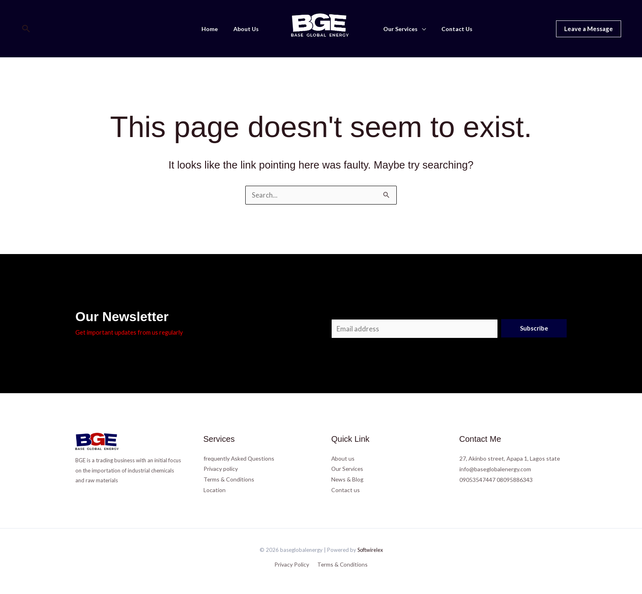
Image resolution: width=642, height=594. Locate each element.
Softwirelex (370, 550)
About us (343, 457)
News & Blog (347, 479)
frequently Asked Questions (240, 457)
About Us (248, 29)
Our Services (347, 468)
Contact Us (450, 29)
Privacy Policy (292, 563)
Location (214, 489)
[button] (26, 28)
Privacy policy (220, 468)
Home (216, 29)
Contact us (345, 489)
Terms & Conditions (229, 479)
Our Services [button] (398, 29)
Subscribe (534, 327)
